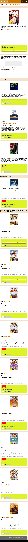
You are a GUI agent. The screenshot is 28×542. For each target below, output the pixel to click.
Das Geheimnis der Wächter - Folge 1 (10, 190)
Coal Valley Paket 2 (6, 484)
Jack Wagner (17, 26)
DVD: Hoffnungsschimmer (8, 373)
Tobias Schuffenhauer (9, 188)
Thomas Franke (3, 188)
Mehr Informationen (13, 538)
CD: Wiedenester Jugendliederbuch (9, 93)
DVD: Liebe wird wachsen (8, 517)
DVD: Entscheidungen (7, 264)
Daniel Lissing (7, 26)
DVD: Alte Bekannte (7, 336)
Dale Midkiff (12, 515)
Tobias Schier (16, 188)
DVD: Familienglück (6, 447)
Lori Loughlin (12, 26)
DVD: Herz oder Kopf (7, 301)
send (4, 1)
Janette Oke (3, 515)
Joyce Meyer (3, 121)
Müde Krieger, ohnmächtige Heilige (9, 123)
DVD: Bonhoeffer (6, 156)
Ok (17, 538)
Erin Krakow (3, 26)
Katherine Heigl (7, 515)
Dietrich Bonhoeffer (11, 159)
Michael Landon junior (8, 58)
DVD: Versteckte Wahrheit (8, 228)
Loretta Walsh (21, 26)
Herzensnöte (5, 410)
